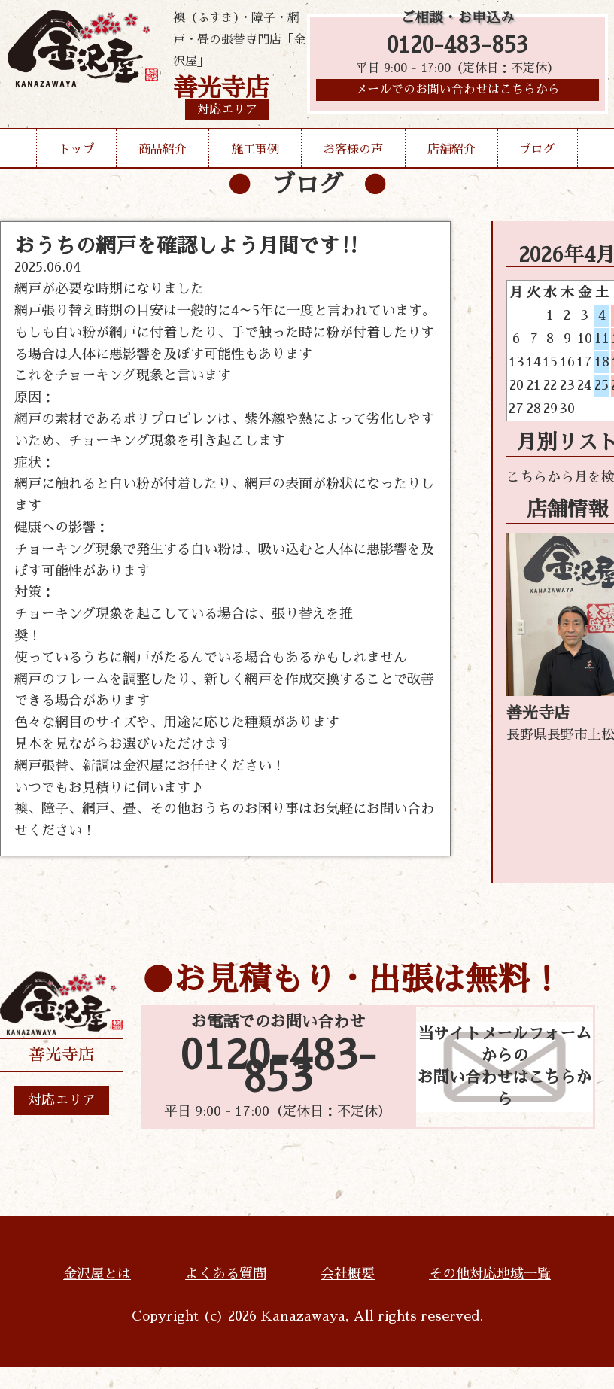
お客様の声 (353, 150)
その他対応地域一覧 (490, 1274)
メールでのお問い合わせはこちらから (457, 94)
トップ (77, 150)
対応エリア (62, 1100)
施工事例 (255, 150)
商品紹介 (162, 150)
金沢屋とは (97, 1274)
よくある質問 (225, 1274)
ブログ (537, 150)
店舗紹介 (451, 150)
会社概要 (348, 1274)
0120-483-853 (457, 47)
